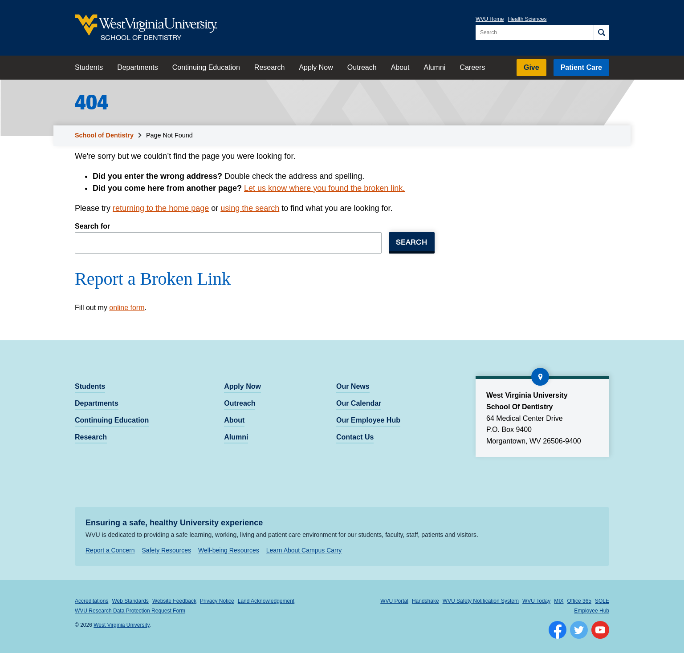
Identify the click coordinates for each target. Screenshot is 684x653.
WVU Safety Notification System (481, 601)
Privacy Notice (217, 601)
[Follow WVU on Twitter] (579, 630)
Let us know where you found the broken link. (324, 188)
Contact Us (355, 437)
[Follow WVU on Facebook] (557, 630)
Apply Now (316, 67)
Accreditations (91, 601)
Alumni (434, 67)
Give (531, 67)
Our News (353, 386)
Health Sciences (527, 19)
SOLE (602, 601)
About (400, 67)
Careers (472, 67)
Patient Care (581, 67)
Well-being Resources (228, 550)
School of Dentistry (104, 135)
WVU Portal (394, 601)
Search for (92, 226)
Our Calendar (358, 403)
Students (89, 67)
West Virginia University (121, 625)
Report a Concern (110, 550)
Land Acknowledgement (266, 601)
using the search (249, 208)
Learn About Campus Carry (304, 550)
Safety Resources (166, 550)
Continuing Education (206, 67)
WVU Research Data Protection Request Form (130, 611)
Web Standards (130, 601)
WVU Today (536, 601)
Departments (137, 67)
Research (269, 67)
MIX (558, 601)
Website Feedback (174, 601)
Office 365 (579, 601)
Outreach (362, 67)
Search (412, 242)
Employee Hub (591, 611)
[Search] (601, 32)
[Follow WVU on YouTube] (600, 630)
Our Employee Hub (368, 420)
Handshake (425, 601)
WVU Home (490, 19)
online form (126, 307)
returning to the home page (161, 208)
